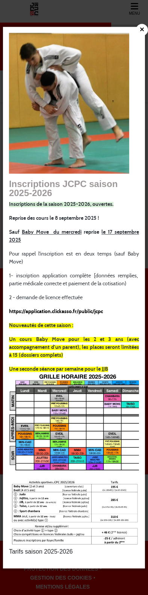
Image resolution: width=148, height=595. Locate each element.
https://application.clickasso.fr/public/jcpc (56, 311)
